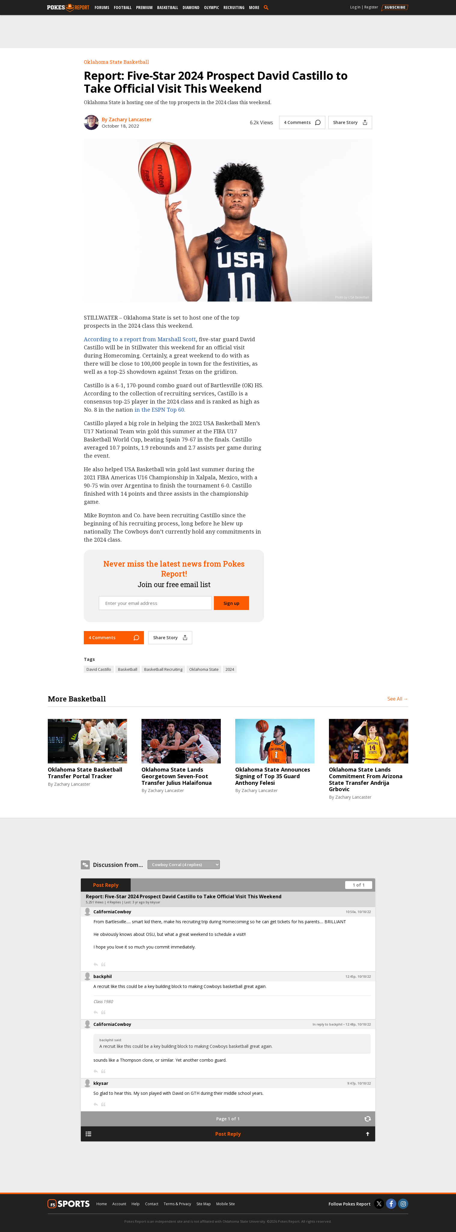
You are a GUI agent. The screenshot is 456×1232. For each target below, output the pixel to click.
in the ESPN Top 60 (159, 409)
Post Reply (105, 885)
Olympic (211, 7)
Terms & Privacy (177, 1203)
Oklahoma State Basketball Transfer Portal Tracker (85, 772)
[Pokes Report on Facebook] (391, 1204)
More (254, 7)
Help (136, 1203)
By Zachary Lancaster (127, 119)
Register (371, 7)
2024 (230, 669)
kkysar (100, 1083)
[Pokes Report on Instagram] (403, 1204)
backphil (102, 976)
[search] (267, 7)
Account (119, 1203)
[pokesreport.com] (68, 8)
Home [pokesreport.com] (101, 1203)
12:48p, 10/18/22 (358, 1024)
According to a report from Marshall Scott (140, 339)
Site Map (203, 1203)
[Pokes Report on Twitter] (379, 1204)
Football (123, 7)
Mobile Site (225, 1203)
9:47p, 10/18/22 (359, 1083)
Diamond (191, 7)
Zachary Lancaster (72, 784)
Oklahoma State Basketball (116, 62)
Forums (102, 7)
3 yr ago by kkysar (146, 902)
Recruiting (234, 7)
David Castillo (99, 669)
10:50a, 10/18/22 (358, 912)
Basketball (167, 7)
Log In (355, 7)
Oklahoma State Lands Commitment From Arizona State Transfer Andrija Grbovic (366, 779)
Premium (144, 7)
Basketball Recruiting (163, 669)
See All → (398, 698)
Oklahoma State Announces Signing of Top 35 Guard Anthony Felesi (272, 776)
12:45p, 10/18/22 (358, 976)
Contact (151, 1203)
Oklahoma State (204, 669)
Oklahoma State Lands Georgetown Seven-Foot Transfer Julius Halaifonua (176, 776)
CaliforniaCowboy (112, 912)
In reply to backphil (327, 1024)
